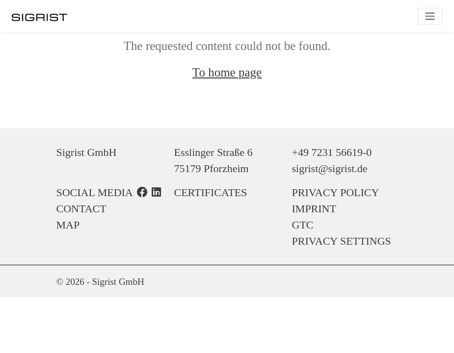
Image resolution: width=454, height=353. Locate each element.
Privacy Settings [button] (341, 241)
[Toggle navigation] (430, 16)
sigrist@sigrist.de (330, 168)
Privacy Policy (335, 192)
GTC (303, 225)
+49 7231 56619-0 (332, 152)
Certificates (210, 192)
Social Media (94, 192)
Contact (81, 208)
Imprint (314, 208)
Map (68, 225)
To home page (227, 72)
